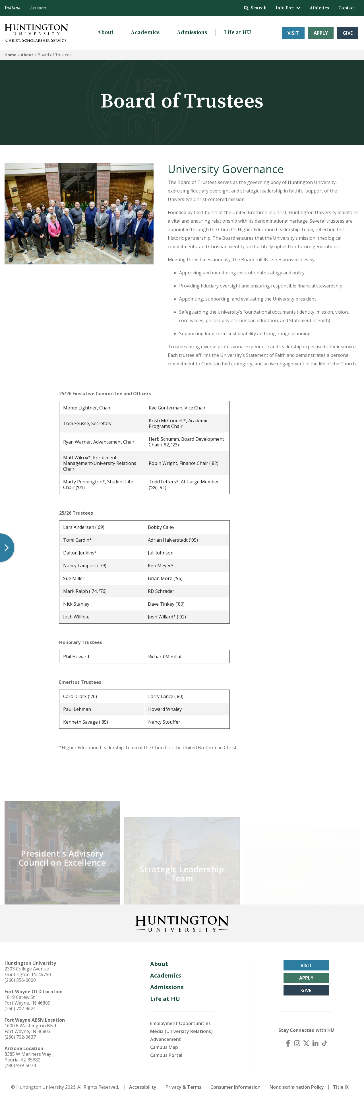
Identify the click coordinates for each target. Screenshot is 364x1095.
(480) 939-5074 (20, 1061)
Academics (145, 32)
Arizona (38, 8)
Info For (288, 8)
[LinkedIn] (315, 1039)
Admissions (192, 32)
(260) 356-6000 (20, 976)
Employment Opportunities (180, 1019)
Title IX (341, 1083)
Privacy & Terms (183, 1083)
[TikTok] (324, 1039)
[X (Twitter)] (306, 1039)
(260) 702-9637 (20, 1033)
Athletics (319, 8)
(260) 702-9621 (20, 1004)
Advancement (165, 1035)
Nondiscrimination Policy (297, 1083)
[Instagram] (297, 1039)
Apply (321, 33)
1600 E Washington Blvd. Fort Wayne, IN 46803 (31, 1024)
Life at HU (237, 32)
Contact (346, 8)
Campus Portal (166, 1051)
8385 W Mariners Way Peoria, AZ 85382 (28, 1053)
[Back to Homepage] (182, 919)
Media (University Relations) (181, 1027)
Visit (293, 33)
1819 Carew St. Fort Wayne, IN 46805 (27, 996)
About (105, 32)
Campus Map (164, 1043)
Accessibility (142, 1083)
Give (348, 33)
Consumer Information (235, 1083)
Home (10, 54)
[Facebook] (288, 1039)
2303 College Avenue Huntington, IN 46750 (28, 968)
